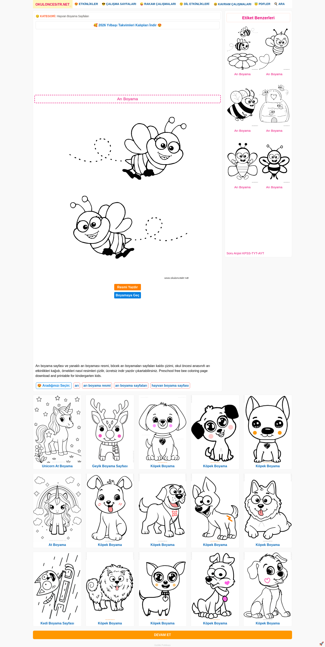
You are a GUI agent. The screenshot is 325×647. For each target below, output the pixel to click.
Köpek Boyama (110, 545)
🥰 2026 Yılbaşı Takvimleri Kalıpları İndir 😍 (127, 25)
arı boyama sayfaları (131, 385)
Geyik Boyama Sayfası (110, 466)
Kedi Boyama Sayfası (57, 623)
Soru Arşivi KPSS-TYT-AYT (245, 253)
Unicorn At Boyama (57, 466)
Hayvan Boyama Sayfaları (73, 16)
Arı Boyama (242, 74)
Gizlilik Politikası (162, 645)
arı (77, 385)
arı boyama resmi (97, 385)
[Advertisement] (127, 62)
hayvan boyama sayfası (170, 385)
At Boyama (57, 545)
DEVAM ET (162, 635)
